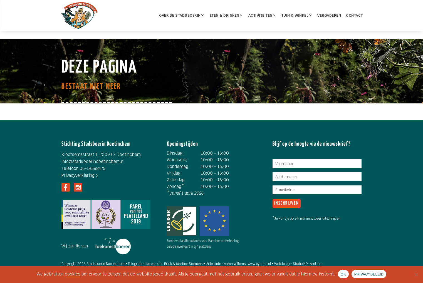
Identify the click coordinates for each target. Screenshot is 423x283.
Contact (354, 15)
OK (343, 274)
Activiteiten (260, 15)
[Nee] (416, 274)
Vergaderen (329, 15)
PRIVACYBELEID (369, 274)
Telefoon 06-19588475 (83, 168)
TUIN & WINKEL (295, 15)
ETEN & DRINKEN (224, 15)
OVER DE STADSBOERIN (180, 15)
